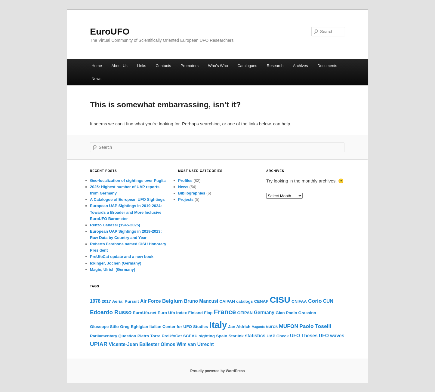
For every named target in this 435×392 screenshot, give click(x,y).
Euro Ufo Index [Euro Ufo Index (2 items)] (172, 313)
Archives (300, 65)
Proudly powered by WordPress (217, 371)
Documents (327, 65)
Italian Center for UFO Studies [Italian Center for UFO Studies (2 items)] (179, 326)
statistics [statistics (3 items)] (255, 335)
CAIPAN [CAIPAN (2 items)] (227, 301)
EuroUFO (110, 31)
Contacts (163, 65)
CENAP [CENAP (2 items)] (261, 301)
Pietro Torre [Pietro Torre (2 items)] (149, 336)
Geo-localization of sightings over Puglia (127, 180)
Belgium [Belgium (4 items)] (172, 301)
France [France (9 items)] (225, 312)
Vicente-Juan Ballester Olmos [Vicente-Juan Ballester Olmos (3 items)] (142, 344)
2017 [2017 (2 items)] (106, 301)
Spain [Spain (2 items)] (221, 336)
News (96, 78)
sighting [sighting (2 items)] (207, 336)
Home (96, 65)
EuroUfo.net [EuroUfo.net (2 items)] (144, 313)
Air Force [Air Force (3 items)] (150, 301)
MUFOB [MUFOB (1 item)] (272, 327)
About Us (119, 65)
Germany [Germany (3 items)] (264, 312)
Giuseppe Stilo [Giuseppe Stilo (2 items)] (104, 326)
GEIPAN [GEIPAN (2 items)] (244, 313)
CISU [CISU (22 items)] (280, 300)
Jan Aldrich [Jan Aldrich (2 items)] (239, 326)
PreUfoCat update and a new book (121, 256)
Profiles (185, 180)
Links (141, 65)
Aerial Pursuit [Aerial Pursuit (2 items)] (125, 301)
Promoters (189, 65)
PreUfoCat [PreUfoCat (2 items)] (172, 336)
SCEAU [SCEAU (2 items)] (190, 336)
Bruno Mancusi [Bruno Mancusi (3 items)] (201, 301)
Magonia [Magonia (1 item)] (258, 327)
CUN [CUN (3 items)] (328, 301)
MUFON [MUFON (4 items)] (288, 326)
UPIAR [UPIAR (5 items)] (98, 344)
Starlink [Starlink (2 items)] (236, 336)
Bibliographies (191, 193)
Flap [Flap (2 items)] (208, 313)
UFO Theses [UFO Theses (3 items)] (304, 335)
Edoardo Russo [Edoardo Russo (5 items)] (110, 312)
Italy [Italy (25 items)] (218, 325)
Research (275, 65)
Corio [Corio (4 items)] (315, 301)
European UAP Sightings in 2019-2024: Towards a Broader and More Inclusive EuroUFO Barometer (126, 212)
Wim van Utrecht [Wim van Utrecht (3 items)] (195, 344)
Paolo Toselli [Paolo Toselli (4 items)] (315, 326)
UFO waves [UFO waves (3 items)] (331, 335)
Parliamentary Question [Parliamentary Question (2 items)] (113, 336)
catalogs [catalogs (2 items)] (244, 301)
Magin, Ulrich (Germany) (112, 269)
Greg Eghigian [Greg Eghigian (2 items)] (134, 326)
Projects (185, 199)
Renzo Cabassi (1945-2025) (115, 225)
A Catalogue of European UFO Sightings (127, 199)
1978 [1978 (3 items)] (95, 301)
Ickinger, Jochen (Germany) (115, 263)
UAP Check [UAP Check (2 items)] (278, 336)
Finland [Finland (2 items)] (195, 313)
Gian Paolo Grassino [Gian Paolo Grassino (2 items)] (296, 313)
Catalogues (247, 65)
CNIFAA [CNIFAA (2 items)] (299, 301)
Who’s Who (218, 65)
